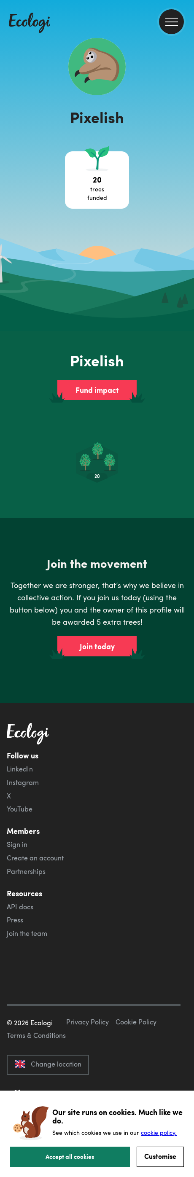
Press (15, 920)
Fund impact (97, 389)
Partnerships (26, 871)
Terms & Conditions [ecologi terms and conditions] (36, 1035)
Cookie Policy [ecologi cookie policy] (136, 1022)
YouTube (19, 809)
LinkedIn (20, 769)
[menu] (171, 21)
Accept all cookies (70, 1156)
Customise (160, 1156)
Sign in (17, 844)
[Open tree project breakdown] (97, 180)
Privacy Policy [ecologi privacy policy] (87, 1022)
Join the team (27, 933)
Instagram (23, 782)
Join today (97, 646)
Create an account (35, 858)
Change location (47, 1064)
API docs (20, 907)
